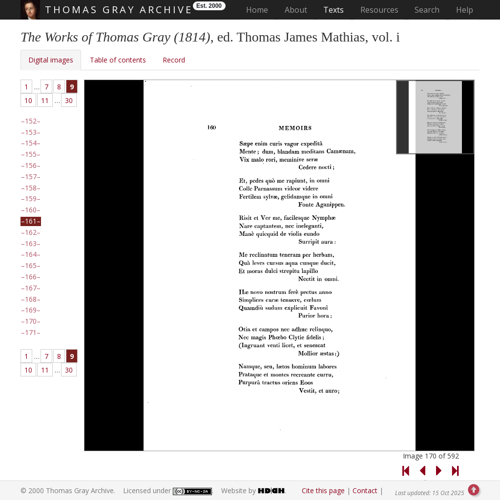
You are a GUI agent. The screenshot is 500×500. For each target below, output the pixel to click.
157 (31, 176)
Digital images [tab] (50, 59)
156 (31, 165)
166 (31, 276)
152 (31, 121)
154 (31, 143)
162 (31, 232)
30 (69, 100)
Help (464, 9)
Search (427, 9)
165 (31, 265)
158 (31, 188)
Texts (333, 9)
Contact (365, 490)
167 (31, 288)
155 (31, 154)
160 (31, 210)
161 (31, 221)
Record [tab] (174, 59)
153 (31, 132)
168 (31, 299)
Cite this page (323, 490)
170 (31, 321)
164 (31, 254)
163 (31, 243)
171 (31, 332)
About (296, 9)
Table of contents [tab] (118, 59)
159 (31, 198)
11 (45, 100)
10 (28, 100)
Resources (379, 9)
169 (31, 310)
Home (260, 9)
